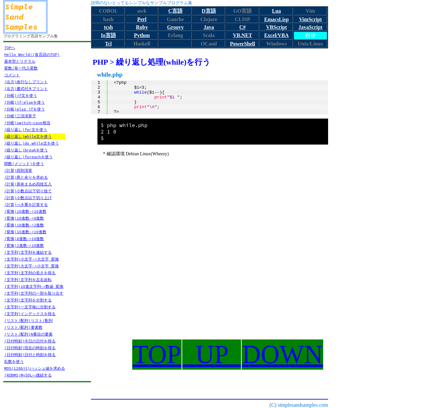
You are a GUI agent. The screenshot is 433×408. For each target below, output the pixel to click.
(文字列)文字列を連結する (28, 252)
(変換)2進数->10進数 (24, 245)
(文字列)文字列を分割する (28, 300)
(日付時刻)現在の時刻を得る (30, 347)
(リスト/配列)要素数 (23, 327)
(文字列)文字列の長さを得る (30, 272)
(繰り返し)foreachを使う (28, 156)
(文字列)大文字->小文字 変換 (31, 265)
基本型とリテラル (19, 61)
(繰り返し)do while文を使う (31, 143)
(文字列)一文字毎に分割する (30, 306)
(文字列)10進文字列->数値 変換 (33, 286)
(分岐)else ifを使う (24, 109)
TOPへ (9, 47)
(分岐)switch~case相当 (27, 122)
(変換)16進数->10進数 (25, 231)
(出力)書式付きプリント (26, 88)
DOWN (282, 354)
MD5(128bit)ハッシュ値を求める (34, 368)
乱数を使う (14, 361)
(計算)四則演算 (18, 170)
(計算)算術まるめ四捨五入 (28, 184)
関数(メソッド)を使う (24, 163)
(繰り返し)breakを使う (26, 149)
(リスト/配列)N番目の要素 (28, 334)
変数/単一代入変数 (21, 68)
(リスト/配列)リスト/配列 (28, 320)
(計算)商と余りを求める (26, 177)
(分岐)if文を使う (20, 95)
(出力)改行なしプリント (26, 81)
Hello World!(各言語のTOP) (31, 54)
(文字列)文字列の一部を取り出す (33, 293)
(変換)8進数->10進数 (24, 238)
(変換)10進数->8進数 (24, 218)
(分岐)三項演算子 (20, 115)
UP (212, 354)
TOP (157, 354)
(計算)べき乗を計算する (26, 204)
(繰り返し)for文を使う (25, 129)
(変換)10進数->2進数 (24, 225)
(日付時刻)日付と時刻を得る (30, 354)
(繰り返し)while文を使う (28, 136)
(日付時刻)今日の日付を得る (30, 340)
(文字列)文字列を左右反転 (28, 279)
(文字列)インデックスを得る (30, 313)
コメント (12, 74)
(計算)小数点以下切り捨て (28, 190)
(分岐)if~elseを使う (24, 102)
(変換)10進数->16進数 (25, 211)
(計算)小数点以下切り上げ (28, 197)
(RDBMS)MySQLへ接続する (28, 375)
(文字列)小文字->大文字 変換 (31, 259)
